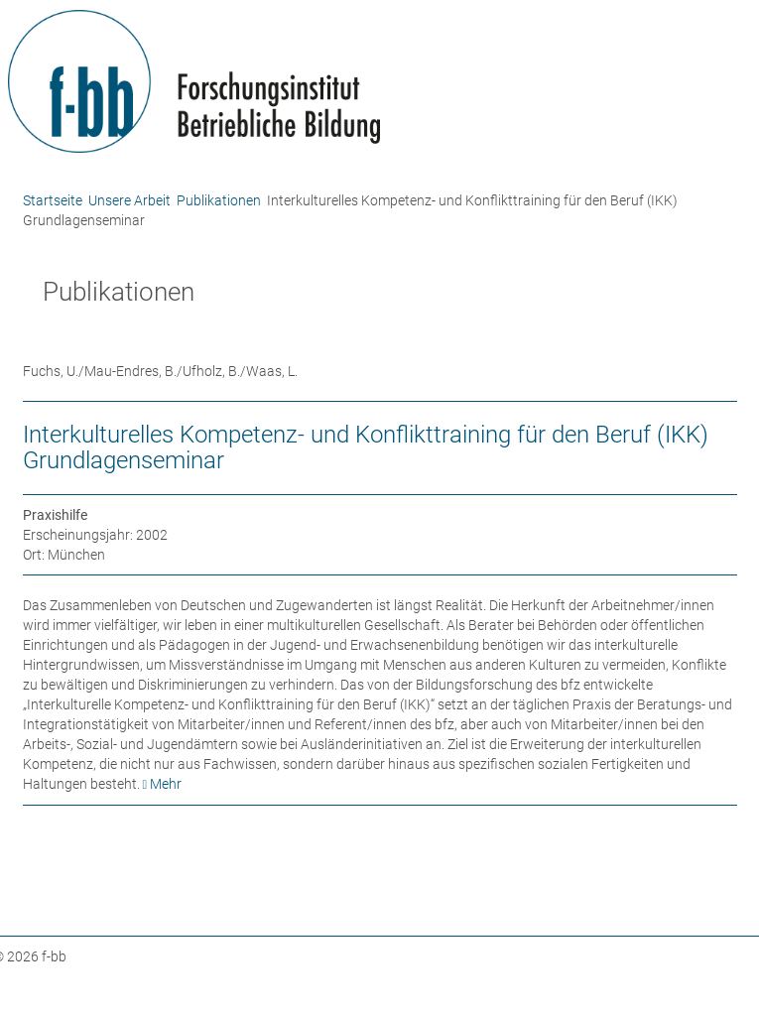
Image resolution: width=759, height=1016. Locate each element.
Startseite (52, 200)
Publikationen (219, 200)
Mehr (166, 784)
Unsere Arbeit (129, 200)
